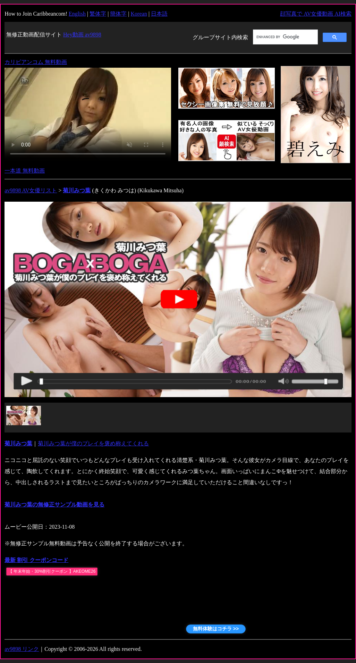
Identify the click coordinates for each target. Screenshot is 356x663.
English (77, 14)
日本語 (159, 14)
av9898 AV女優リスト (31, 190)
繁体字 (98, 14)
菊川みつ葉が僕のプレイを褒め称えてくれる (93, 443)
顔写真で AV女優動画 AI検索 (315, 14)
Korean (139, 14)
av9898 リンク (22, 649)
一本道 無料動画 (25, 171)
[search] (284, 37)
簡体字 (118, 14)
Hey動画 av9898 (82, 34)
